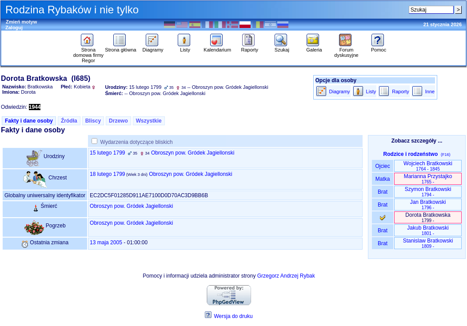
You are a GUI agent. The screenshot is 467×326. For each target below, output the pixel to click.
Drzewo (118, 121)
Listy (185, 47)
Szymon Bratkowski (428, 191)
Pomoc (379, 47)
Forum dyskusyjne (346, 50)
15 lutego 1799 (107, 153)
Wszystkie (149, 121)
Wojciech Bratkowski (427, 165)
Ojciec (382, 166)
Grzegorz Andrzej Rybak (286, 276)
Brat (382, 192)
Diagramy (153, 47)
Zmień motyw (21, 21)
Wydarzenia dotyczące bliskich (136, 142)
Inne (430, 91)
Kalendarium (217, 47)
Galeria (314, 47)
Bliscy (93, 121)
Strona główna (120, 47)
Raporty (250, 47)
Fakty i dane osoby (29, 121)
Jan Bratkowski (428, 204)
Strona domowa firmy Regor (88, 53)
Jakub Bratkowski (427, 230)
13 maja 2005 (106, 242)
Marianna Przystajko (428, 178)
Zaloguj (14, 27)
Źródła (69, 121)
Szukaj (282, 47)
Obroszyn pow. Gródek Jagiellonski (192, 153)
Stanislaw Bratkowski (428, 243)
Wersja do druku (233, 316)
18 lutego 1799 (107, 174)
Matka (382, 179)
